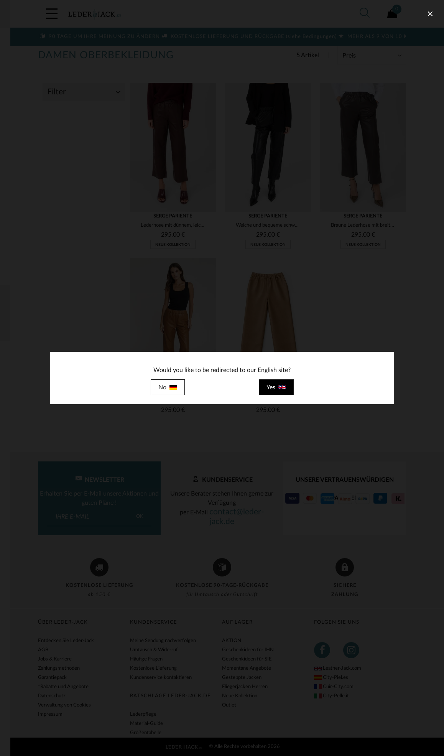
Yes (276, 387)
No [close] (167, 387)
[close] (430, 14)
